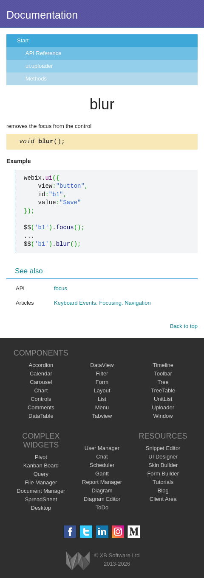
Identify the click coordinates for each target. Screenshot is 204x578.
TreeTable (163, 392)
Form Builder (162, 475)
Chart (41, 392)
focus (60, 289)
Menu (102, 409)
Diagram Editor (102, 500)
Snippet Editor (163, 449)
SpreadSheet (41, 500)
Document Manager (41, 492)
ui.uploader (39, 66)
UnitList (163, 400)
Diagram (101, 492)
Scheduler (102, 466)
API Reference (44, 53)
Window (163, 417)
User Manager (102, 449)
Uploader (163, 409)
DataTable (41, 417)
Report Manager (102, 483)
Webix (78, 562)
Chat (102, 458)
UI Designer (163, 458)
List (102, 400)
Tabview (102, 417)
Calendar (41, 375)
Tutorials (163, 483)
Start (22, 40)
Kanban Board (41, 467)
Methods (36, 78)
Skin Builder (163, 466)
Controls (41, 400)
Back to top (184, 327)
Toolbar (163, 375)
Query (41, 475)
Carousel (41, 383)
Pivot (41, 458)
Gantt (102, 475)
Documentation (42, 15)
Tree (163, 383)
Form (102, 383)
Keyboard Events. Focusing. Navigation (102, 304)
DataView (101, 366)
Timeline (163, 366)
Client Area (163, 500)
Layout (102, 392)
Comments (41, 409)
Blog (163, 492)
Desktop (41, 509)
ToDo (102, 509)
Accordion (40, 366)
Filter (102, 375)
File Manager (41, 484)
